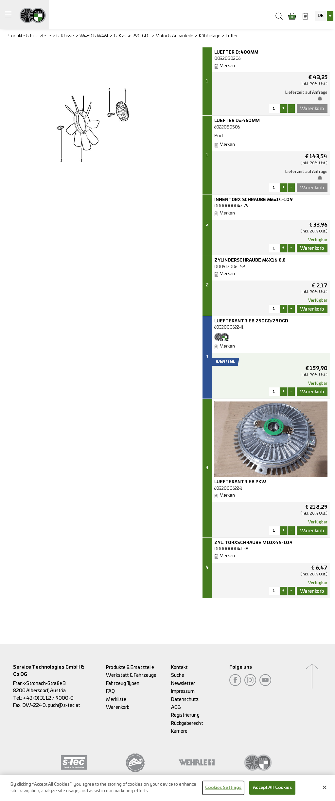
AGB (176, 707)
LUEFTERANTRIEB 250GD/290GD (251, 321)
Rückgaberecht (187, 723)
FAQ (110, 691)
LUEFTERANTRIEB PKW (240, 482)
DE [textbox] (321, 16)
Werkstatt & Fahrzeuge (131, 675)
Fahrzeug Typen (122, 683)
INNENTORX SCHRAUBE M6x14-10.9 (253, 200)
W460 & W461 (94, 36)
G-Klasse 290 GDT (132, 36)
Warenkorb (118, 707)
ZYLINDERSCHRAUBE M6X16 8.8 (250, 260)
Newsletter (183, 683)
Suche (177, 675)
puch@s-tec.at (64, 705)
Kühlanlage (210, 36)
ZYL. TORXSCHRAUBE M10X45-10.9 (253, 543)
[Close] (324, 790)
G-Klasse (65, 36)
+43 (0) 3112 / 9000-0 (48, 698)
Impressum (183, 691)
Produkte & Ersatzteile (29, 36)
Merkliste (116, 699)
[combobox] (324, 16)
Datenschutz (185, 699)
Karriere (179, 731)
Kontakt (179, 667)
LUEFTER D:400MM (236, 52)
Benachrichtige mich (321, 99)
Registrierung (185, 715)
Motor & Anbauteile (174, 36)
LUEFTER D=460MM (236, 121)
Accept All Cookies (272, 790)
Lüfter (232, 36)
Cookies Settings (223, 790)
